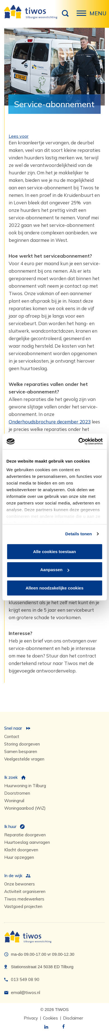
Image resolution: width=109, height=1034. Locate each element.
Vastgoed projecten (23, 906)
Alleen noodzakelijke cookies (55, 587)
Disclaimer (73, 1018)
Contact (11, 736)
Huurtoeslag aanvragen (27, 842)
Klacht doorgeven (21, 849)
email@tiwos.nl (25, 992)
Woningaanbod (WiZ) (25, 808)
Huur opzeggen (19, 857)
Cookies (50, 1018)
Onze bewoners (19, 884)
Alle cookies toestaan (54, 551)
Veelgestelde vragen (24, 759)
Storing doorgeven (22, 744)
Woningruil (14, 800)
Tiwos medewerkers (24, 899)
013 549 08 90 (25, 979)
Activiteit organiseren (24, 891)
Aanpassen (54, 569)
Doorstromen (17, 793)
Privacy (31, 1018)
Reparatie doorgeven (25, 834)
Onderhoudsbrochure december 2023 (50, 422)
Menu (83, 16)
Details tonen (78, 533)
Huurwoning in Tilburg (25, 785)
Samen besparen (20, 751)
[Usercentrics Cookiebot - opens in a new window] (78, 441)
